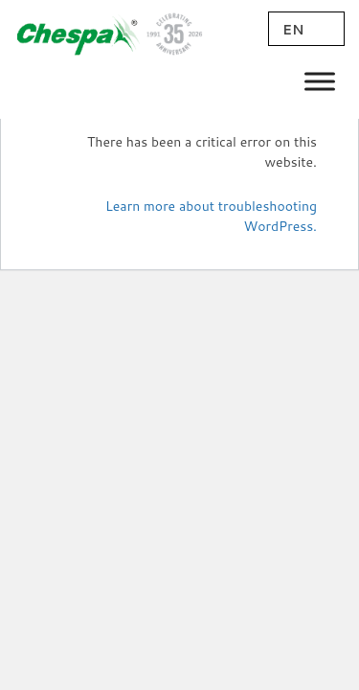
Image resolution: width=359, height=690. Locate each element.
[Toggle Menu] (319, 81)
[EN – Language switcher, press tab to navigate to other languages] (306, 29)
